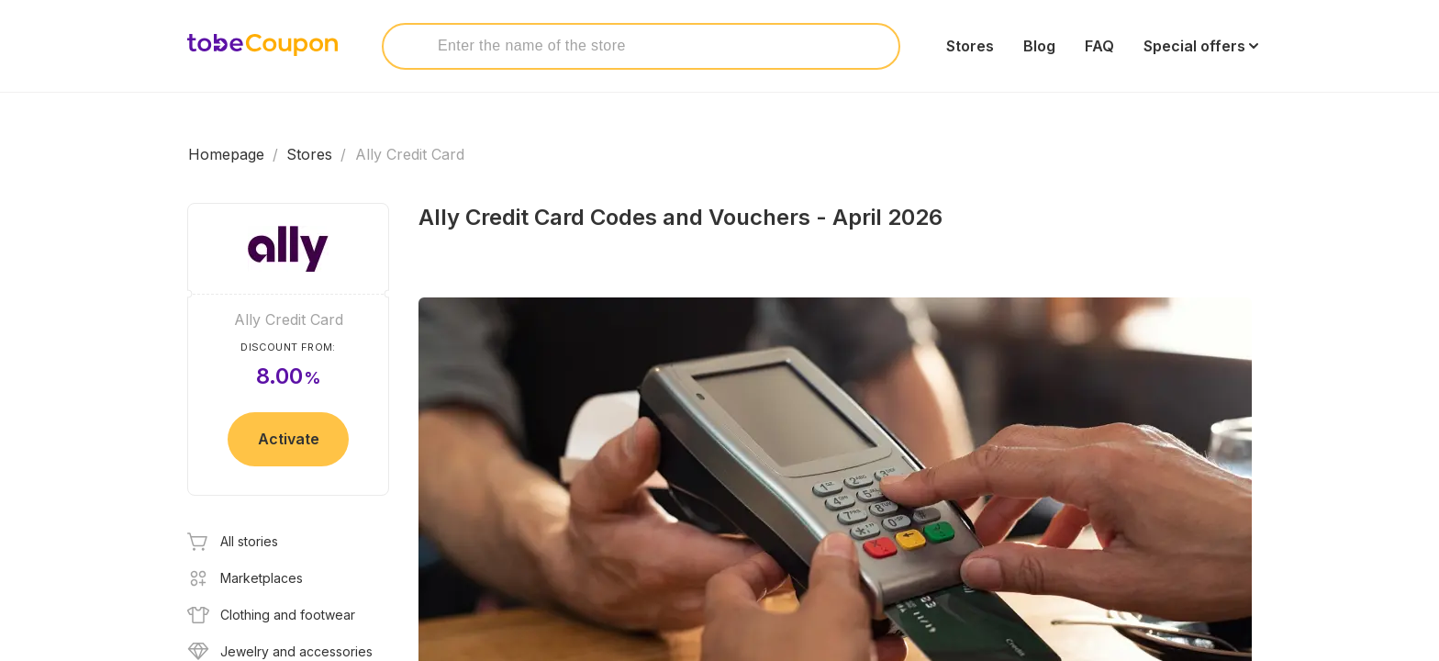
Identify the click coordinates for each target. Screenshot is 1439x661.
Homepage (226, 154)
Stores (970, 46)
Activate (288, 439)
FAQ (1099, 46)
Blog (1039, 46)
